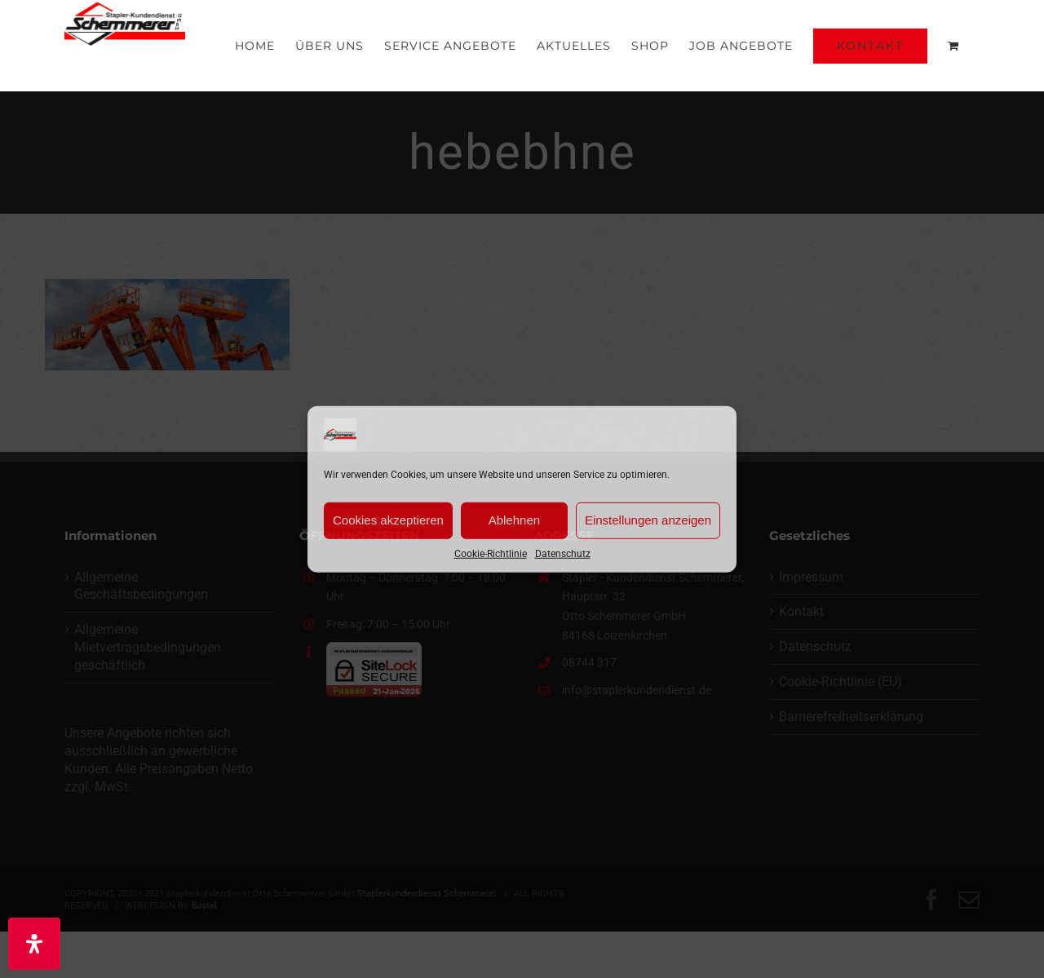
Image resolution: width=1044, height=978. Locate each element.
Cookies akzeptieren (388, 520)
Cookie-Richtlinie (490, 553)
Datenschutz (563, 553)
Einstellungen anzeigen (648, 520)
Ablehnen (514, 520)
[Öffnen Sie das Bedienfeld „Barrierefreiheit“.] (34, 944)
